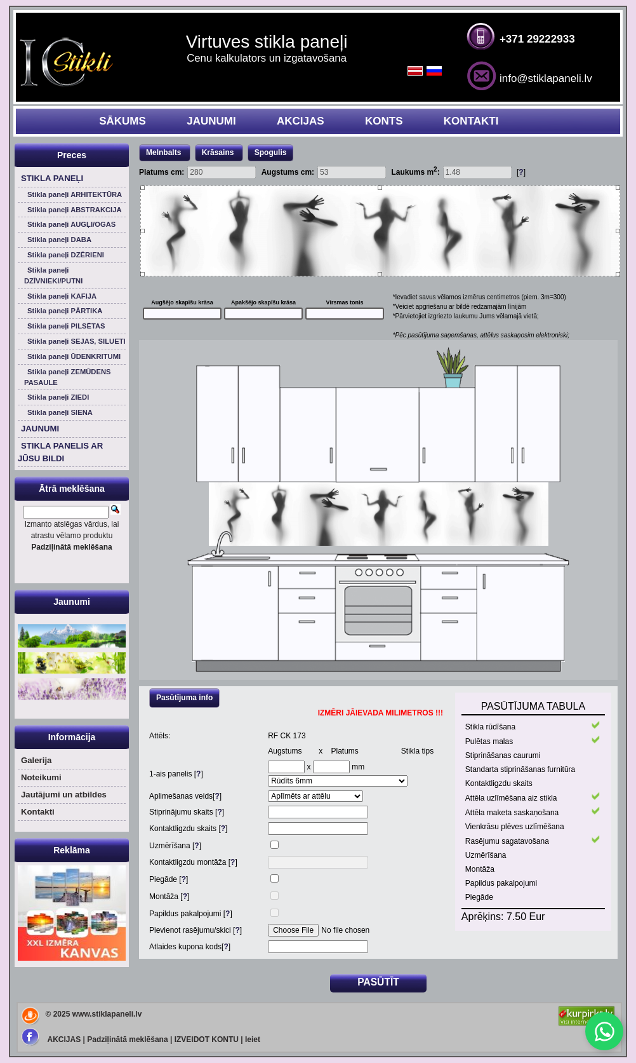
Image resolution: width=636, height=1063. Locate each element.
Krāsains (219, 152)
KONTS (384, 121)
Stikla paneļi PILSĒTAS (66, 326)
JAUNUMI (211, 121)
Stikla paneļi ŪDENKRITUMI (74, 356)
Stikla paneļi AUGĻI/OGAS (71, 224)
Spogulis (271, 152)
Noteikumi (41, 777)
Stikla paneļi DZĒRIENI (65, 255)
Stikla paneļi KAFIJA (61, 296)
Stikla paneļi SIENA (60, 412)
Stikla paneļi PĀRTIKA (64, 311)
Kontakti (38, 811)
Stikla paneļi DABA (59, 239)
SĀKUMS (122, 121)
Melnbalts (164, 152)
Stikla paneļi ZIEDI (58, 397)
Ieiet (252, 1039)
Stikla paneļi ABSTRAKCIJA (74, 209)
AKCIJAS (300, 121)
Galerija (36, 760)
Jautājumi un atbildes (64, 794)
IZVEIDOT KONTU (207, 1039)
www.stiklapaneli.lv (107, 1014)
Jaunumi (71, 602)
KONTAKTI (471, 121)
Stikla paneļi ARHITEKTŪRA (74, 194)
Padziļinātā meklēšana (127, 1039)
